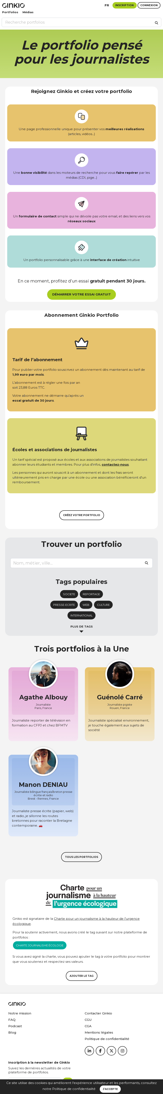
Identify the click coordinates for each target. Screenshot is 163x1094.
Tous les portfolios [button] (81, 857)
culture (103, 604)
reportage (91, 594)
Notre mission (19, 1013)
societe (69, 594)
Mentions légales (99, 1032)
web (86, 604)
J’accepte (110, 1089)
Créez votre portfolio (81, 515)
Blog (12, 1032)
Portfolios (10, 12)
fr (107, 5)
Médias (28, 12)
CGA (88, 1026)
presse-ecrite (64, 604)
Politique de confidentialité (74, 1089)
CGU (88, 1020)
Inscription (124, 5)
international (81, 615)
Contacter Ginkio (98, 1013)
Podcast (15, 1026)
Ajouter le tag (82, 975)
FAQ (11, 1020)
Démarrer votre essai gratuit (81, 294)
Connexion (149, 5)
